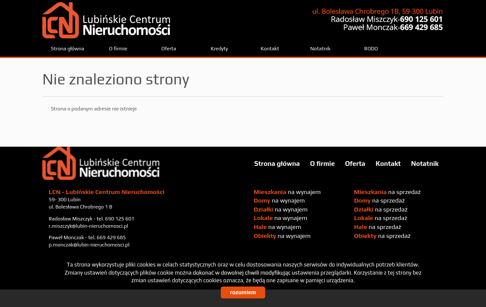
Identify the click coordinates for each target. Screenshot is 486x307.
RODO (371, 49)
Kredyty (219, 49)
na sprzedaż (387, 191)
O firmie (118, 49)
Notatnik (320, 49)
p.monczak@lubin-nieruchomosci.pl (89, 245)
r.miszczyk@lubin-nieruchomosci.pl (88, 226)
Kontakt (270, 49)
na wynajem (287, 191)
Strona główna (67, 49)
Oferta (168, 49)
